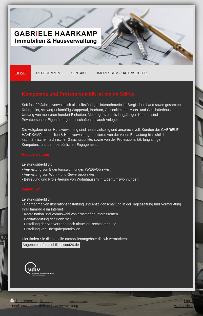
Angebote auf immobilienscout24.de (51, 245)
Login (188, 301)
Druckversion (23, 301)
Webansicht (183, 306)
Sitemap (45, 301)
